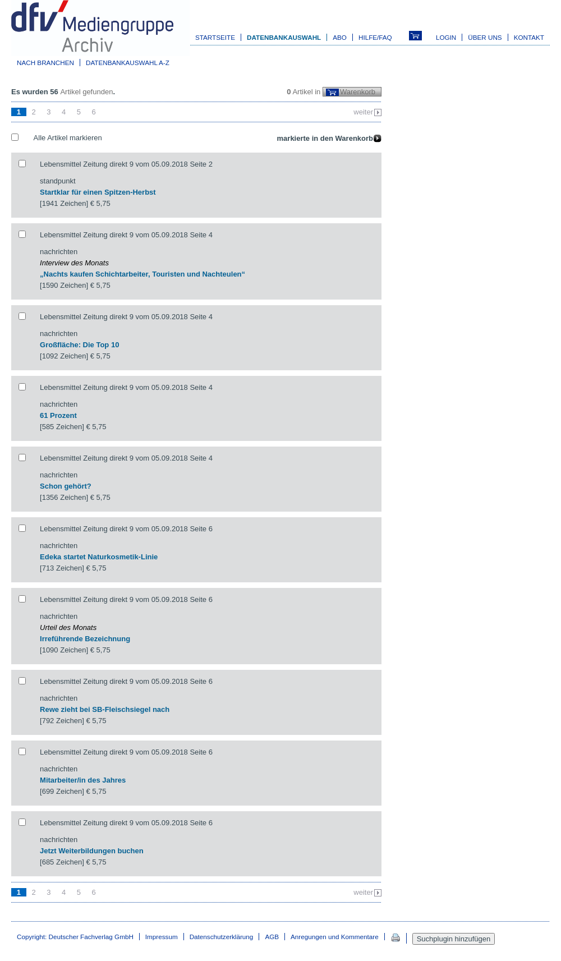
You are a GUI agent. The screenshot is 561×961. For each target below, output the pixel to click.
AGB (272, 936)
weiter (363, 112)
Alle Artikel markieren (68, 138)
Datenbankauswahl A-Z (127, 62)
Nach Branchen (45, 62)
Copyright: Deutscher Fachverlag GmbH (75, 936)
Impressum (161, 936)
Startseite (215, 37)
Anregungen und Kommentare (335, 936)
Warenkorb (357, 92)
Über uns (485, 37)
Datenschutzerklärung (222, 936)
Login (446, 37)
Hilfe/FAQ (375, 37)
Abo (340, 37)
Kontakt (529, 37)
